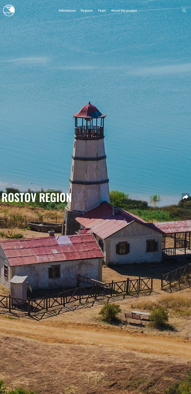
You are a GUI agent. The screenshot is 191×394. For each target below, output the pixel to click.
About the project (124, 10)
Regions (87, 10)
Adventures (67, 10)
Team (102, 10)
